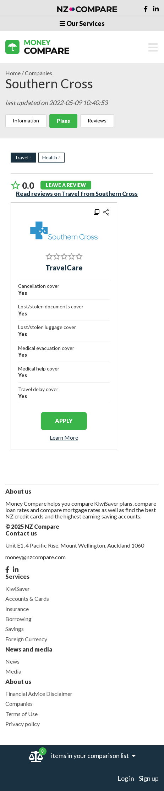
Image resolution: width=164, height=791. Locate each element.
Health (51, 157)
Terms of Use (21, 713)
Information (26, 120)
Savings (14, 628)
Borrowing (18, 618)
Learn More (64, 437)
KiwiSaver (17, 588)
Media (13, 671)
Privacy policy (22, 723)
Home (13, 73)
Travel (23, 157)
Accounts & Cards (27, 598)
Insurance (17, 608)
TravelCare (64, 267)
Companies (38, 73)
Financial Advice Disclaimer (38, 693)
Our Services (82, 23)
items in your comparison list (93, 755)
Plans (63, 121)
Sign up (149, 778)
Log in (125, 778)
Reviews (97, 120)
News (12, 661)
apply (64, 420)
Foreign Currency (26, 639)
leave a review (66, 185)
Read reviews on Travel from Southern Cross (77, 194)
